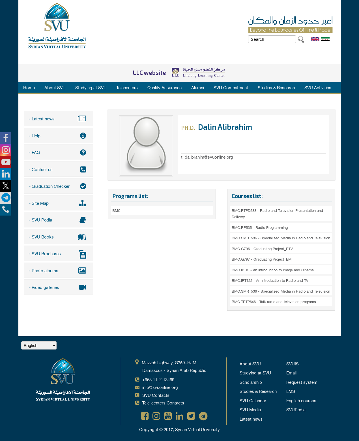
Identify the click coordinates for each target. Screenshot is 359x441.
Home (29, 87)
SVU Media (250, 409)
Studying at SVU (91, 87)
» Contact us (59, 169)
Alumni (197, 87)
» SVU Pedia (59, 219)
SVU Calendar (253, 400)
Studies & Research (276, 87)
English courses (301, 400)
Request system (301, 382)
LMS (290, 391)
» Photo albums (59, 270)
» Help (59, 135)
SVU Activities (317, 87)
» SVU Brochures (59, 254)
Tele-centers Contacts (163, 402)
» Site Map (59, 203)
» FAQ (59, 152)
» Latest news (59, 118)
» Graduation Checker (59, 186)
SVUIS (292, 363)
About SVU (55, 87)
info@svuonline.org (160, 387)
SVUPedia (296, 409)
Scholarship (251, 382)
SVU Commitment (231, 87)
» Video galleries (59, 287)
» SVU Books (59, 236)
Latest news (251, 419)
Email (291, 372)
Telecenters (127, 87)
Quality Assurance (164, 87)
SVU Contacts (155, 395)
